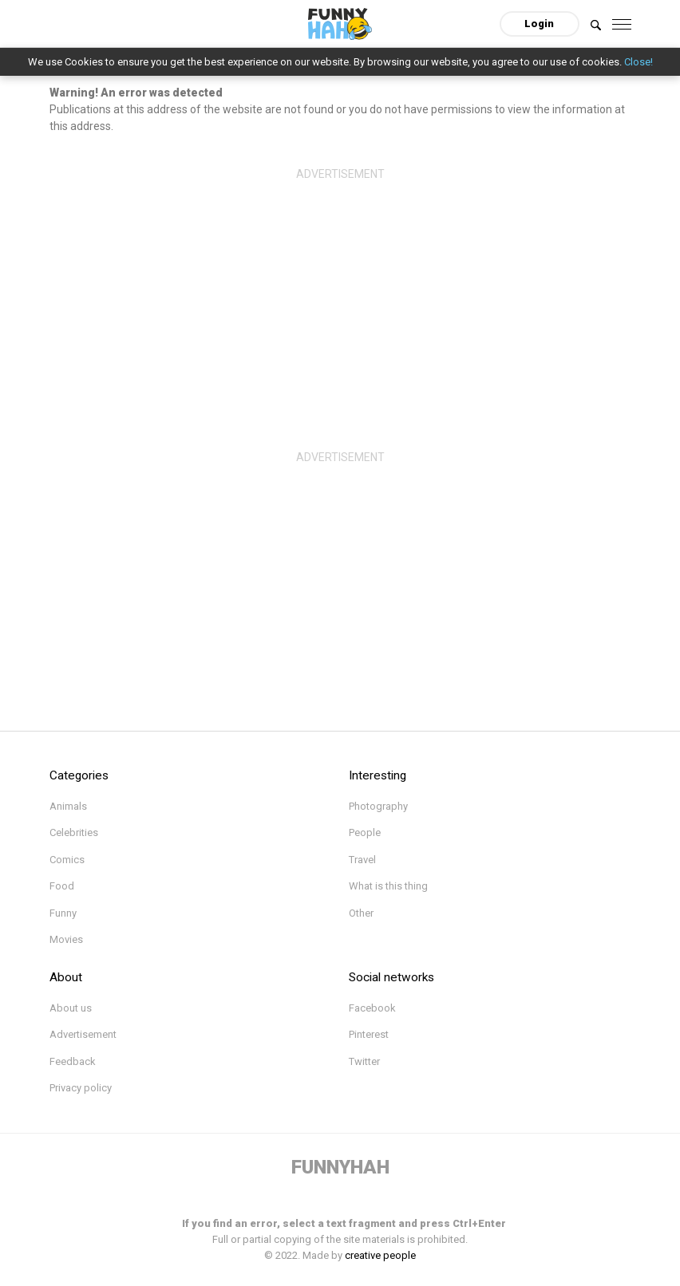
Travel (362, 860)
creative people (380, 1255)
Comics (67, 860)
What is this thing (388, 886)
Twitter (364, 1061)
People (365, 832)
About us (70, 1008)
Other (361, 913)
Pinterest (369, 1034)
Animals (68, 806)
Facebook (372, 1008)
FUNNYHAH (340, 1167)
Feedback (72, 1061)
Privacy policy (80, 1088)
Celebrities (73, 832)
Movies (66, 939)
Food (61, 886)
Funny (63, 913)
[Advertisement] (340, 299)
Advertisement (83, 1034)
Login (539, 24)
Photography (378, 806)
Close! (638, 62)
